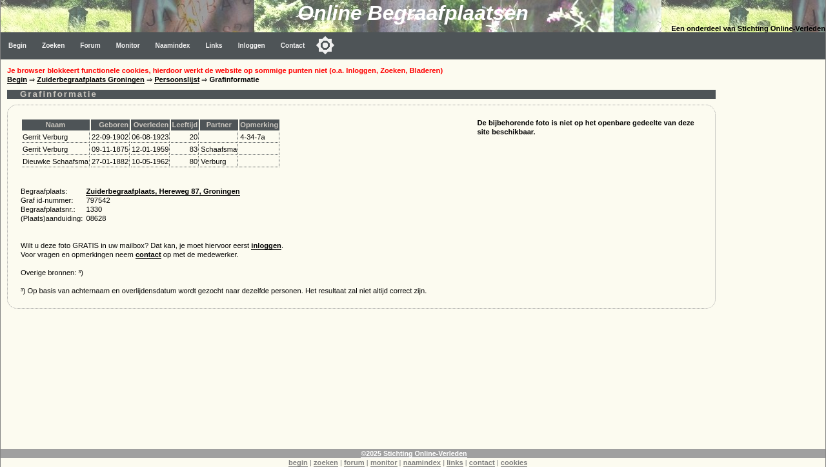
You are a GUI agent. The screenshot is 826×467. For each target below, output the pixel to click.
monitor (384, 462)
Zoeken (53, 45)
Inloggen (251, 45)
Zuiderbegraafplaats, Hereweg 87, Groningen (162, 191)
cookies (514, 462)
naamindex (422, 462)
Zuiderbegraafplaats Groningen (91, 79)
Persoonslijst (176, 79)
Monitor (128, 45)
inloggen (266, 245)
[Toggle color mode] (325, 45)
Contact (293, 45)
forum (354, 462)
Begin (17, 45)
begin (298, 462)
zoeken (326, 462)
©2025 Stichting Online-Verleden (414, 453)
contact (148, 254)
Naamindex (173, 45)
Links (213, 45)
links (455, 462)
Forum (90, 45)
